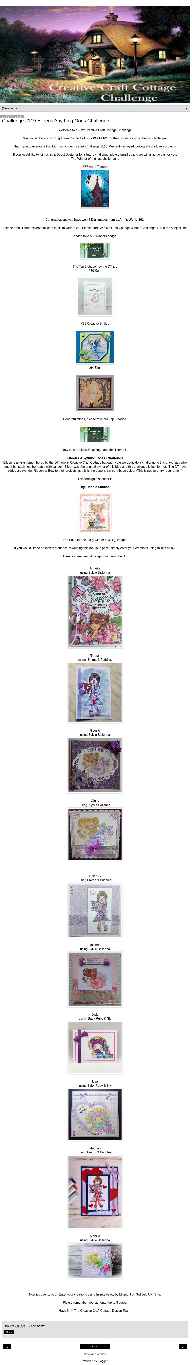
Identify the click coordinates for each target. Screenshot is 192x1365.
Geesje (95, 730)
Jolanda (94, 945)
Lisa (95, 1081)
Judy (95, 1014)
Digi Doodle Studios (94, 487)
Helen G (95, 876)
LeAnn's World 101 (94, 138)
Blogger (102, 1361)
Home (95, 1346)
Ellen (98, 367)
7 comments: (37, 1326)
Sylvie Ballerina (99, 572)
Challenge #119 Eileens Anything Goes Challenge (55, 120)
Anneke (95, 568)
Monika (95, 1236)
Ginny (95, 800)
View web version (95, 1354)
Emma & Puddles (99, 659)
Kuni (98, 270)
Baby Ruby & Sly (99, 1018)
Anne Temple (98, 166)
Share (9, 1332)
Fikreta (94, 655)
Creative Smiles (98, 323)
